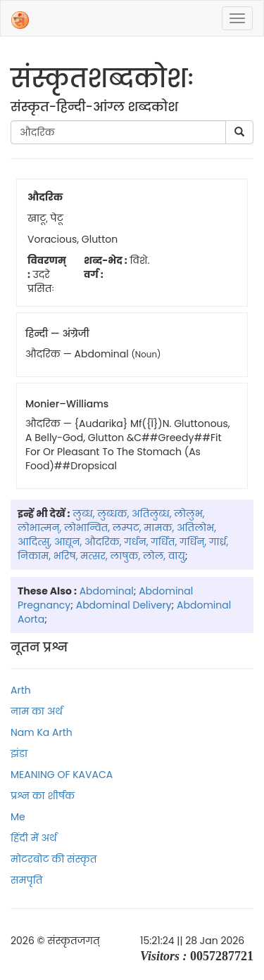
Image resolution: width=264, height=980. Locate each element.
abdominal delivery (124, 605)
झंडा (19, 753)
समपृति (26, 880)
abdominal (107, 591)
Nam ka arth (42, 732)
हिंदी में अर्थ (34, 838)
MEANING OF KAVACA (62, 775)
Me (18, 817)
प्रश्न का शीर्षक (43, 796)
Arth (21, 690)
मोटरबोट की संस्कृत (54, 859)
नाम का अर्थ (37, 711)
